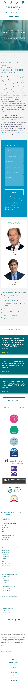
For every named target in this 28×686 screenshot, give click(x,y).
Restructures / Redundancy (11, 300)
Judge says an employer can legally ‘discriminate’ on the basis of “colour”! (13, 363)
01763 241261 (6, 588)
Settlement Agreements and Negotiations (12, 296)
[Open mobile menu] (22, 3)
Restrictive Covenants (10, 315)
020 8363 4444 (6, 537)
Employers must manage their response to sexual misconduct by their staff (13, 383)
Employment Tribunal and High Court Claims (14, 304)
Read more (8, 352)
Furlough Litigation (9, 318)
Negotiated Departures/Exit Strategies (15, 312)
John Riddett (14, 253)
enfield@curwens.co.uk (8, 535)
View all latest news (14, 400)
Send (14, 192)
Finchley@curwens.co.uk (9, 608)
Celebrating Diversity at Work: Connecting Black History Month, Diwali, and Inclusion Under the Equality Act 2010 (13, 342)
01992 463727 (6, 563)
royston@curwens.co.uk (9, 586)
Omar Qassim (14, 282)
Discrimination (8, 309)
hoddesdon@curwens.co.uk (9, 561)
